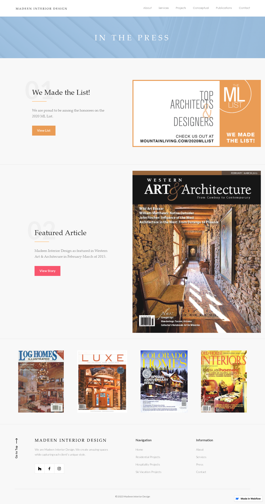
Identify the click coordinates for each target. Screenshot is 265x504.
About (200, 449)
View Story (51, 271)
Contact (201, 472)
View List (44, 130)
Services (201, 457)
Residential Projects (148, 457)
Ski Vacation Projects (148, 472)
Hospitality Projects (148, 464)
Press (199, 464)
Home (139, 449)
